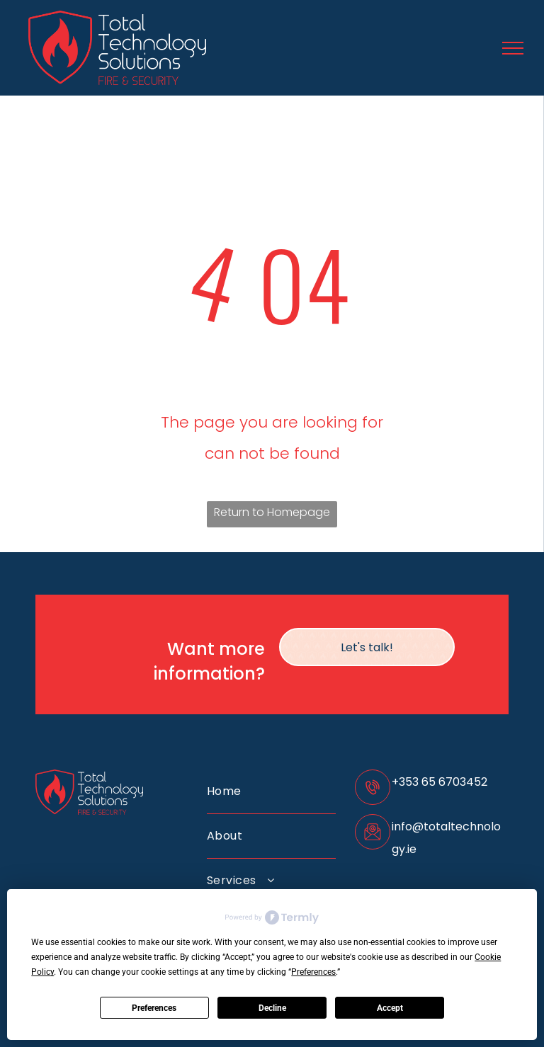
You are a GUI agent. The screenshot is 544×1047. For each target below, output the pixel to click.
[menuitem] (271, 791)
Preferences (154, 1008)
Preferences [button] (313, 972)
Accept (390, 1008)
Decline (272, 1008)
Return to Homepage (272, 512)
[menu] (512, 48)
